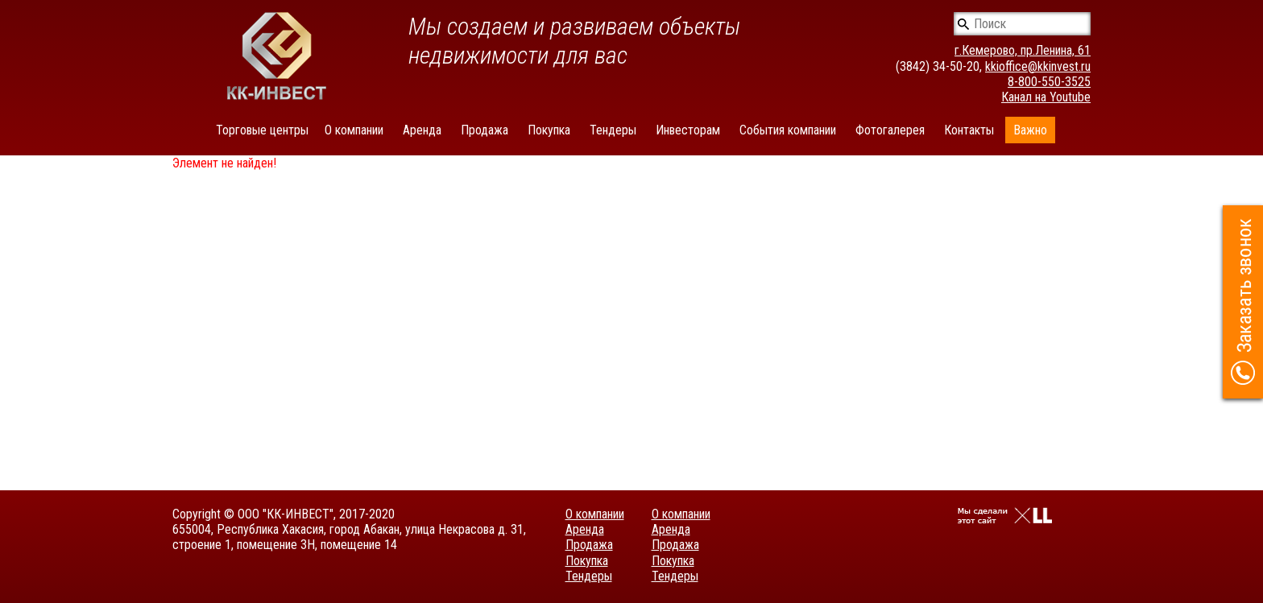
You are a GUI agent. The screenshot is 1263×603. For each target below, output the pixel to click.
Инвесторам (688, 130)
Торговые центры (262, 130)
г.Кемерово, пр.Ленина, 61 (1022, 50)
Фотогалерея (890, 130)
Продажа (484, 130)
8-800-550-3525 (1049, 81)
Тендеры (613, 130)
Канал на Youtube (1046, 97)
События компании (787, 130)
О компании (354, 130)
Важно (1030, 130)
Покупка (549, 130)
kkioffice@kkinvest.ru (1038, 66)
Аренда (422, 130)
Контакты (969, 130)
